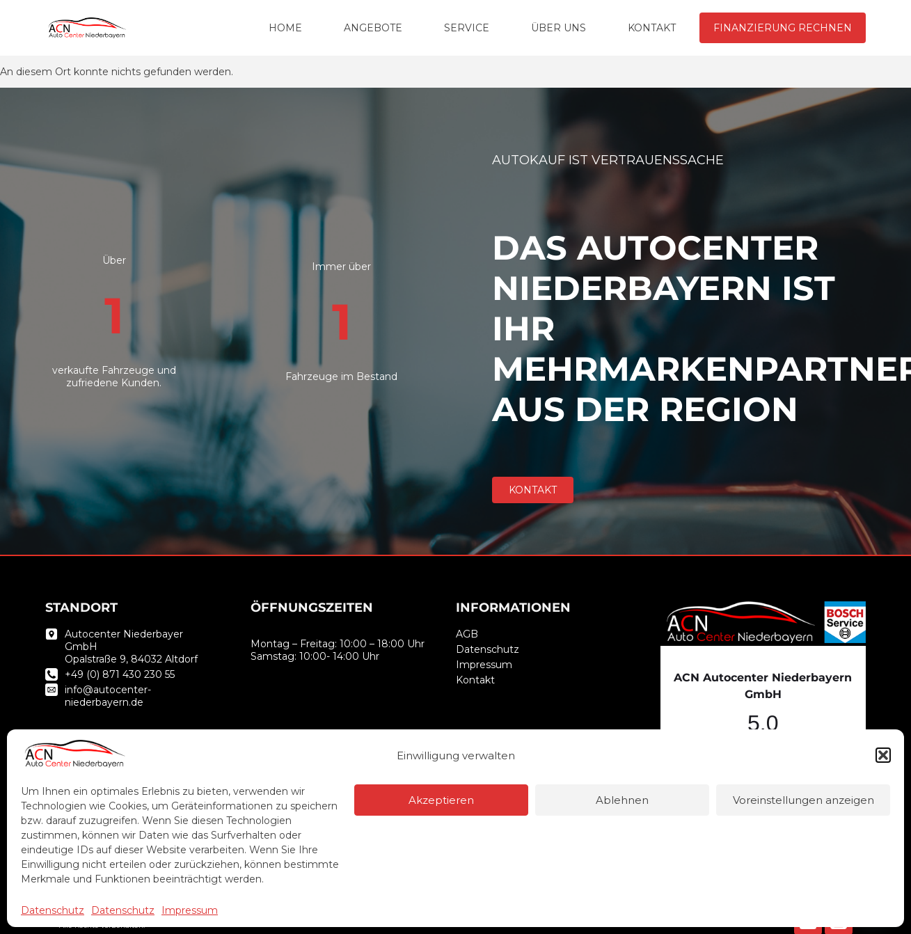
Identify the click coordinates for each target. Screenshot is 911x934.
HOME (285, 28)
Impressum (189, 910)
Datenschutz (52, 910)
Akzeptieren (441, 800)
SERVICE (466, 28)
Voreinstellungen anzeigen (803, 800)
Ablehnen (622, 800)
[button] (883, 755)
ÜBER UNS (558, 28)
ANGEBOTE (373, 28)
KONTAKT (652, 28)
